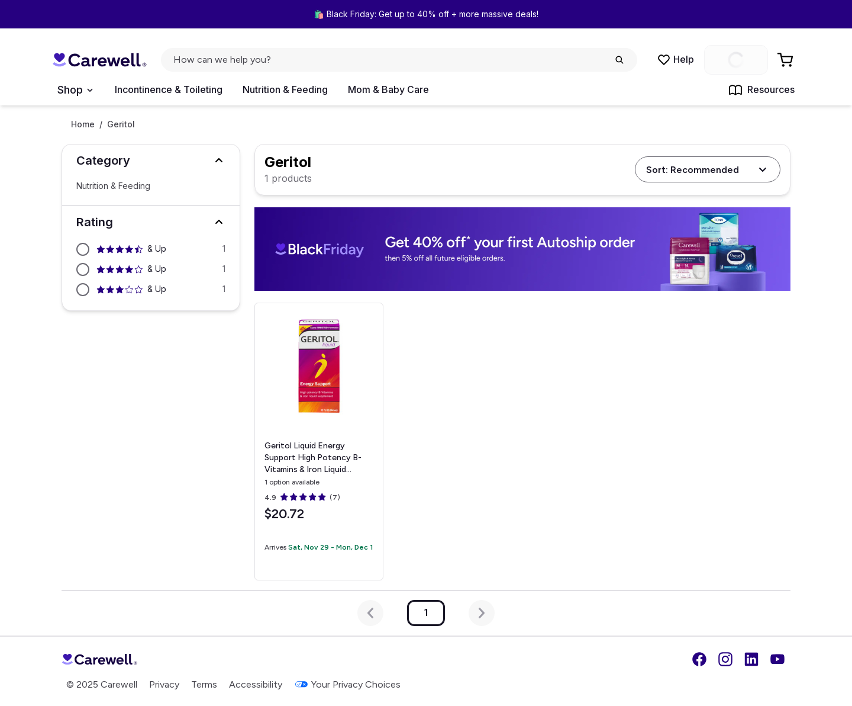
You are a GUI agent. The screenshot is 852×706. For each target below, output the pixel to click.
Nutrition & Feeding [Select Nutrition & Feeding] (113, 186)
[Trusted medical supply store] (99, 60)
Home (83, 124)
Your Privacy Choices (347, 684)
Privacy (164, 684)
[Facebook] (699, 659)
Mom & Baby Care (388, 89)
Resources (761, 90)
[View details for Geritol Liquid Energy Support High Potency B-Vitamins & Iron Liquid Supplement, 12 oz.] (318, 441)
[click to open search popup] (399, 60)
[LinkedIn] (751, 659)
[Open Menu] (74, 90)
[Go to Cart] (786, 60)
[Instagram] (725, 659)
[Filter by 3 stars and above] (150, 289)
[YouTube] (777, 659)
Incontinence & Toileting (168, 89)
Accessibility (255, 684)
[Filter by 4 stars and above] (150, 269)
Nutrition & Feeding (285, 89)
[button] (151, 160)
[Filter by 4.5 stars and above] (150, 249)
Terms (204, 684)
